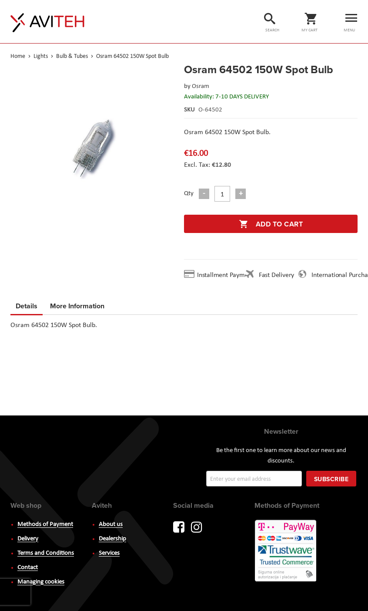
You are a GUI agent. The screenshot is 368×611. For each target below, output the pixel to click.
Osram (200, 86)
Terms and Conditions (45, 553)
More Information (77, 304)
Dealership (112, 539)
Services (109, 553)
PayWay (286, 551)
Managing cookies (40, 582)
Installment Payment (227, 275)
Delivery (27, 539)
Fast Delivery (276, 275)
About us (111, 524)
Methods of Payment (45, 524)
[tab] (26, 307)
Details (26, 306)
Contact (27, 567)
